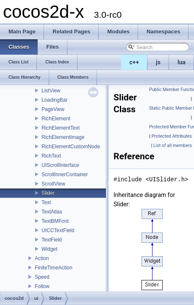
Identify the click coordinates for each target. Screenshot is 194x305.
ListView (51, 91)
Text (46, 202)
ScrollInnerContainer (65, 174)
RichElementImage (63, 137)
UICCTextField (58, 230)
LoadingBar (54, 100)
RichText (51, 156)
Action (42, 258)
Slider (48, 193)
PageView (53, 109)
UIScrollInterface (60, 165)
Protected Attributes (172, 136)
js (158, 62)
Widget (49, 249)
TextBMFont (55, 221)
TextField (52, 240)
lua (181, 62)
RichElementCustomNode (71, 147)
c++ (134, 62)
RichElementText (61, 128)
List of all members (172, 145)
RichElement (56, 119)
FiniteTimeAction (53, 268)
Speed (42, 277)
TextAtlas (52, 212)
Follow (42, 286)
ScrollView (53, 184)
